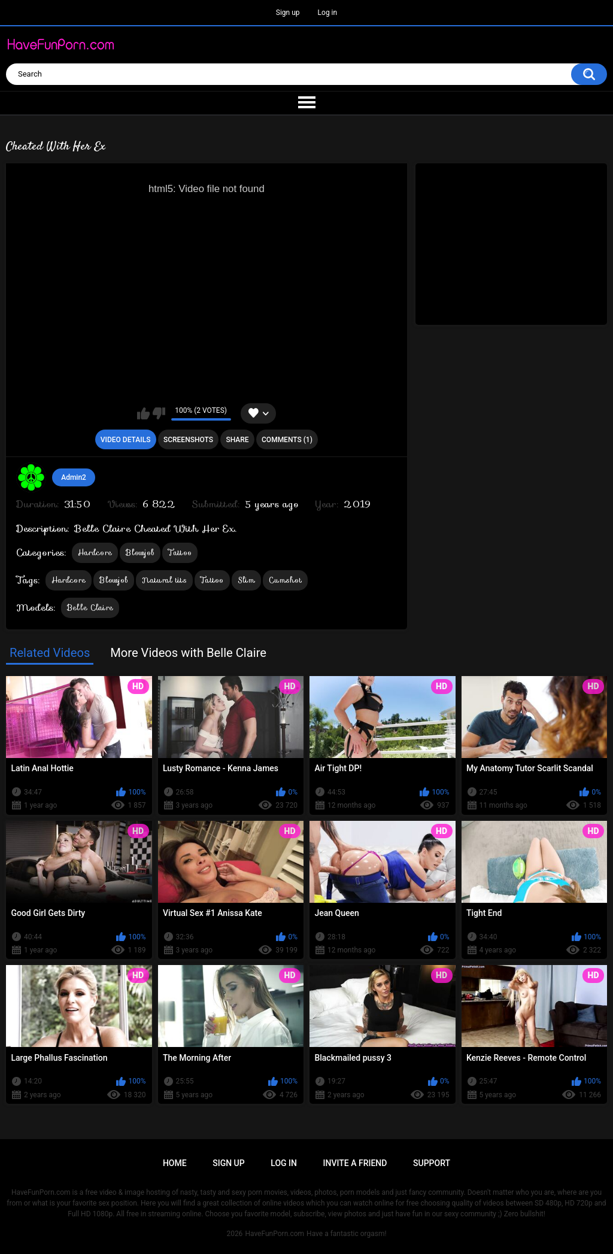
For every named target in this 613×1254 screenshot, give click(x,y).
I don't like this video (159, 413)
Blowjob (140, 552)
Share (237, 440)
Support (431, 1163)
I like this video (143, 413)
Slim (246, 580)
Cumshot (285, 580)
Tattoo (180, 552)
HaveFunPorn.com (274, 1233)
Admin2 (73, 477)
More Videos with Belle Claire (188, 653)
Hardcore (95, 552)
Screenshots (188, 440)
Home (175, 1163)
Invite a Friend (355, 1163)
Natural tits (164, 580)
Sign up (288, 12)
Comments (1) (287, 440)
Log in (328, 12)
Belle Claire (90, 607)
